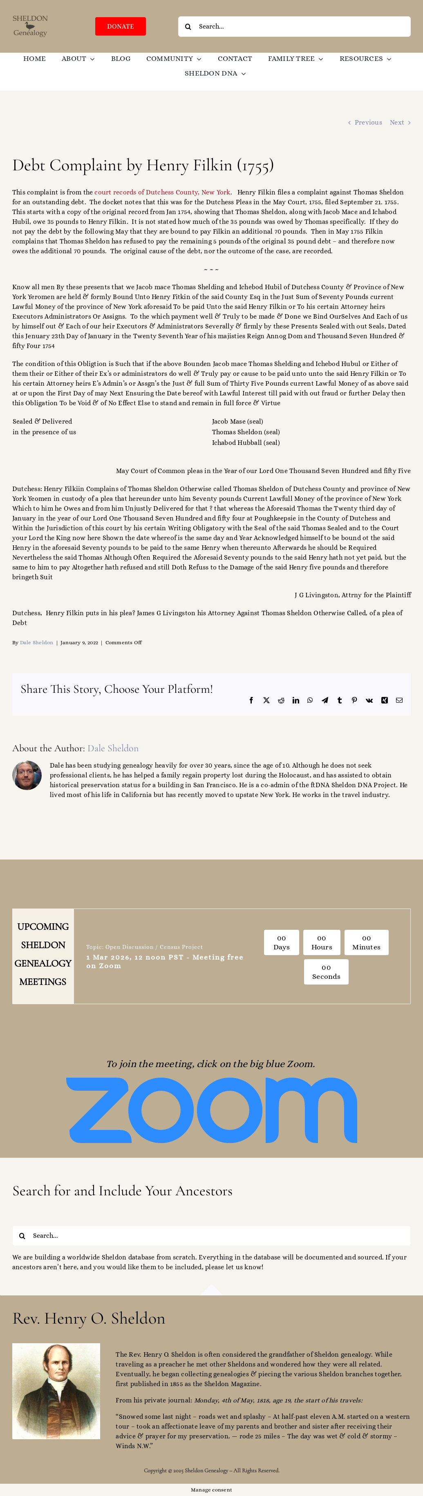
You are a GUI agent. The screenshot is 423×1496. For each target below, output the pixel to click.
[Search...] (294, 26)
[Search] (188, 26)
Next (397, 122)
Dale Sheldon (37, 642)
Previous (368, 122)
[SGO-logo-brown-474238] (30, 17)
